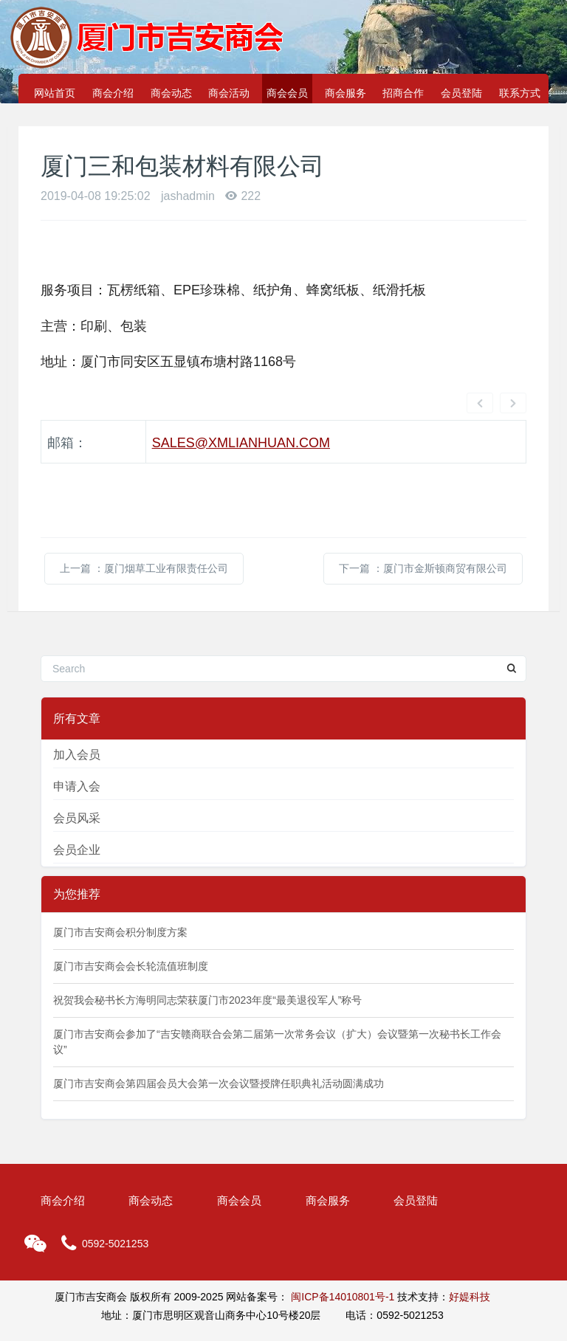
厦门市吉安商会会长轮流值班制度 (130, 922)
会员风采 (76, 774)
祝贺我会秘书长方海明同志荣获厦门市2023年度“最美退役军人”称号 (207, 956)
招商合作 (403, 93)
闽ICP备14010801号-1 (342, 1253)
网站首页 (54, 93)
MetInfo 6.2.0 (244, 1309)
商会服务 (345, 93)
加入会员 (76, 711)
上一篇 (144, 525)
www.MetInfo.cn (373, 1309)
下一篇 (423, 525)
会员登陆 (461, 93)
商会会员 (287, 93)
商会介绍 (113, 93)
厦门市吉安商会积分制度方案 (120, 888)
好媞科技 (469, 1253)
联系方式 (519, 93)
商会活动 (229, 93)
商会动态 (171, 93)
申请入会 (76, 743)
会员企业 (76, 806)
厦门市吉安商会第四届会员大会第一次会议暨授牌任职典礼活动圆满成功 (218, 1040)
